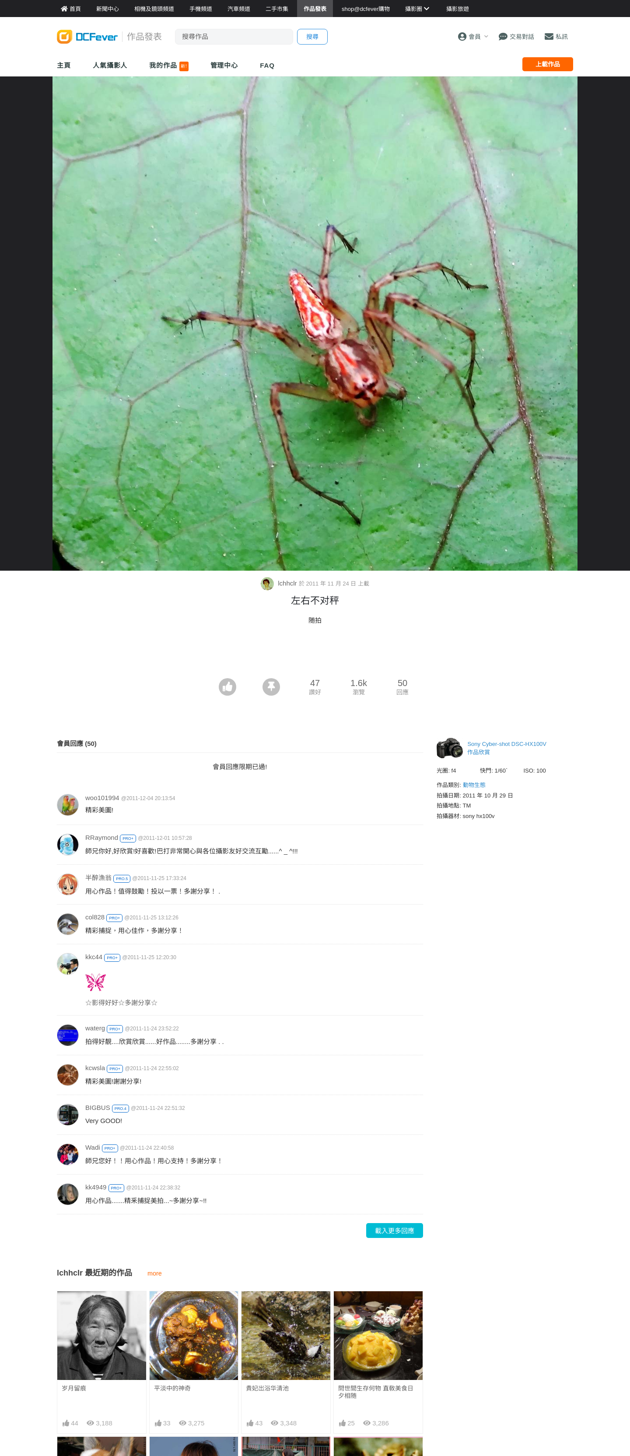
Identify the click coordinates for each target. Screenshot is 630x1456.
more (154, 1273)
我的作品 (168, 66)
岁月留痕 (74, 1388)
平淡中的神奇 (172, 1388)
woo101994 (102, 797)
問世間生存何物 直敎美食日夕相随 (375, 1392)
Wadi (92, 1147)
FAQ (267, 65)
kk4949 (95, 1187)
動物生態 (474, 785)
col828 (95, 917)
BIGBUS (97, 1107)
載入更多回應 (394, 1230)
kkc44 (93, 956)
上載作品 (548, 64)
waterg (95, 1028)
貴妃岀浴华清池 (267, 1388)
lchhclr (280, 583)
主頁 (64, 65)
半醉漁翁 (98, 877)
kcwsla (95, 1067)
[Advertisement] (315, 654)
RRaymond (101, 837)
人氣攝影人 (110, 65)
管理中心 (224, 65)
